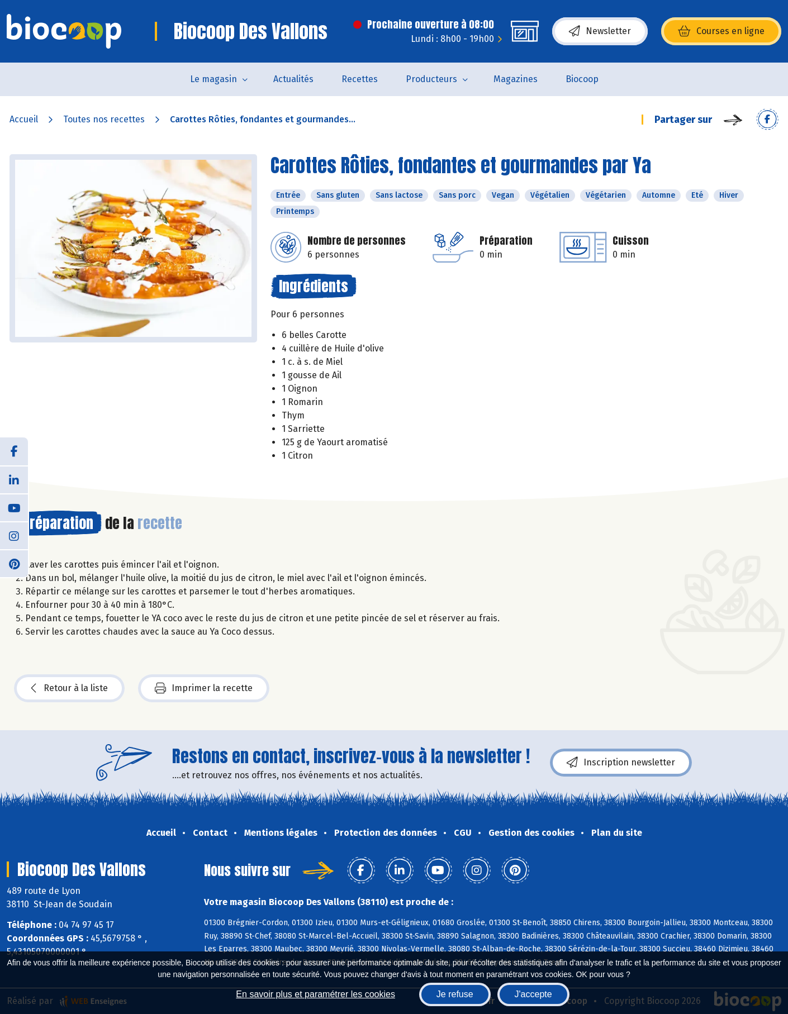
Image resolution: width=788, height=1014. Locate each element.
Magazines (515, 79)
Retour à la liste (69, 688)
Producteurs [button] (431, 79)
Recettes (359, 79)
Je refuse (454, 994)
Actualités (293, 79)
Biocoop (582, 79)
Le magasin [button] (213, 79)
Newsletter (600, 31)
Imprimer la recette (204, 688)
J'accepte (533, 994)
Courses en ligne (721, 31)
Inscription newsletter (621, 762)
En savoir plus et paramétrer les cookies (315, 994)
